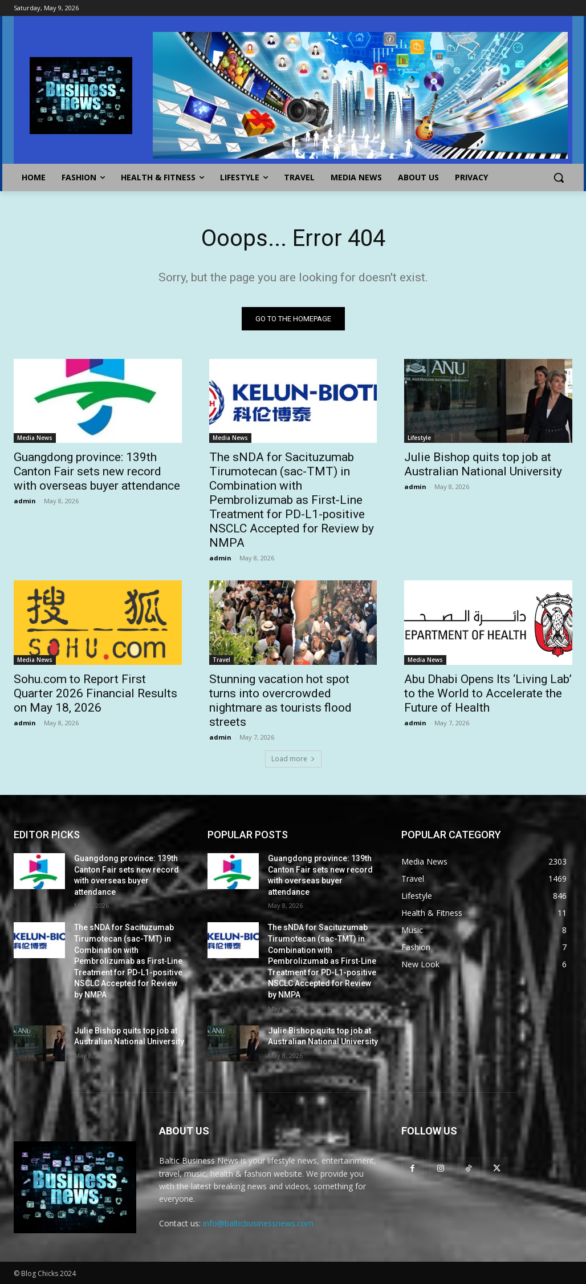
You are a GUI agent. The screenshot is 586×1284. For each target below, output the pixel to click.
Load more (293, 759)
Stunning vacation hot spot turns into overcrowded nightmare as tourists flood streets (280, 700)
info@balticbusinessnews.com (258, 1223)
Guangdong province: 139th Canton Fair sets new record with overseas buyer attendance (97, 472)
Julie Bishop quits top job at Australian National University (483, 465)
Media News (34, 438)
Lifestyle (419, 438)
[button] (558, 177)
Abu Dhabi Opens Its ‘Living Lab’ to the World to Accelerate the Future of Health (488, 693)
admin (25, 501)
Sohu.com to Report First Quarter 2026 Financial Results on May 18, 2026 (95, 693)
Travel (221, 660)
